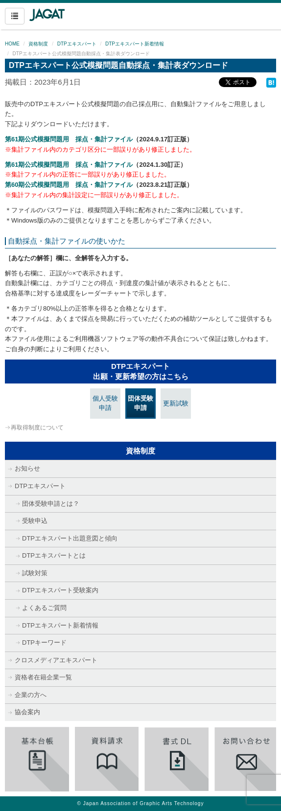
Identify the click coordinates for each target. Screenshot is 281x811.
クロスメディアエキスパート (56, 660)
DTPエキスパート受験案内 (60, 590)
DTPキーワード (44, 642)
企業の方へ (31, 694)
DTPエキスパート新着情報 (134, 43)
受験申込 (34, 520)
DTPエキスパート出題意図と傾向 (69, 538)
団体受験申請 (140, 403)
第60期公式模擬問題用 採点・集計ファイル (69, 184)
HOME (12, 43)
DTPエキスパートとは (54, 555)
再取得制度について (37, 427)
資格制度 (38, 43)
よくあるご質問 (44, 607)
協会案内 (27, 712)
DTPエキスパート (76, 43)
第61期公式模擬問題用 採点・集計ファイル (69, 139)
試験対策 (34, 573)
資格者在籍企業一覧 (43, 677)
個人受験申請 (105, 403)
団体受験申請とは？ (50, 503)
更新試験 (175, 403)
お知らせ (27, 468)
